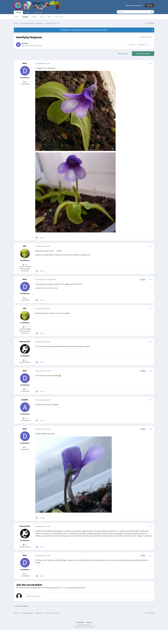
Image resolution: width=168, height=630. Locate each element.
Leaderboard (38, 12)
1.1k (25, 360)
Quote (42, 238)
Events (16, 17)
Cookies (89, 622)
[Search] (128, 12)
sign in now (63, 587)
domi (26, 43)
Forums (25, 17)
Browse (18, 13)
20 (25, 82)
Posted (42, 63)
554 (25, 418)
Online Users (59, 17)
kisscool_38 (25, 341)
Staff (49, 17)
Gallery (34, 17)
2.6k (25, 264)
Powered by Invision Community (84, 627)
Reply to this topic (143, 53)
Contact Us (80, 622)
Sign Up (149, 5)
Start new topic (123, 53)
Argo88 (24, 400)
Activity (27, 12)
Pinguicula (38, 46)
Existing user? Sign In (134, 5)
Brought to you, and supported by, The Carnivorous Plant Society (84, 30)
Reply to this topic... (33, 596)
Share (132, 44)
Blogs (42, 17)
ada (24, 246)
